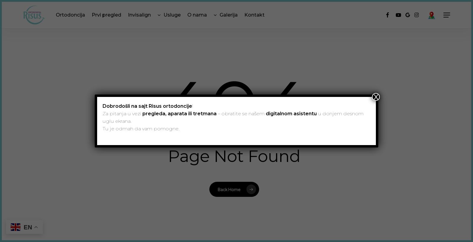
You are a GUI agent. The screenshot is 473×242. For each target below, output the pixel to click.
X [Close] (375, 97)
